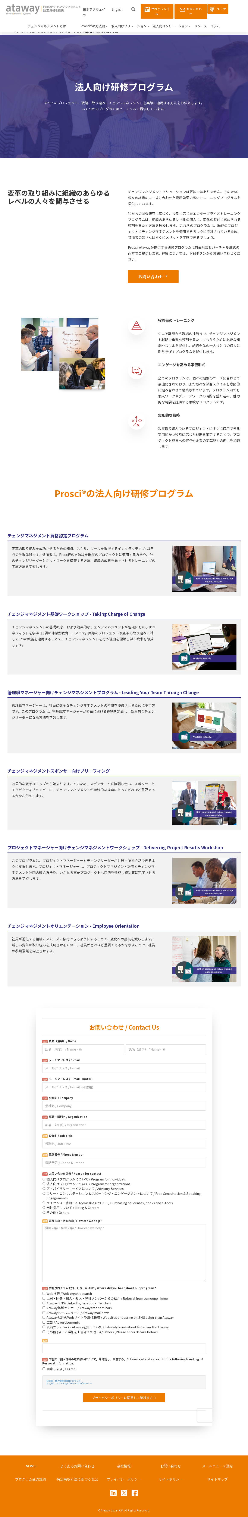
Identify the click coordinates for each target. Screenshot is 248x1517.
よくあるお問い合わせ (77, 1465)
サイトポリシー (171, 1479)
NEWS (30, 1465)
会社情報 (124, 1465)
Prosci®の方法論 (88, 26)
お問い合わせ (191, 11)
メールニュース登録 (217, 1465)
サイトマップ (217, 1479)
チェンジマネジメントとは (47, 26)
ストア (218, 9)
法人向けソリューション (172, 26)
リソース (200, 26)
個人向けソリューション (130, 26)
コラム (215, 26)
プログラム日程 (157, 11)
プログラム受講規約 (30, 1479)
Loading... (124, 1216)
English (117, 9)
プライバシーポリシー (124, 1479)
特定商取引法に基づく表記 (77, 1479)
